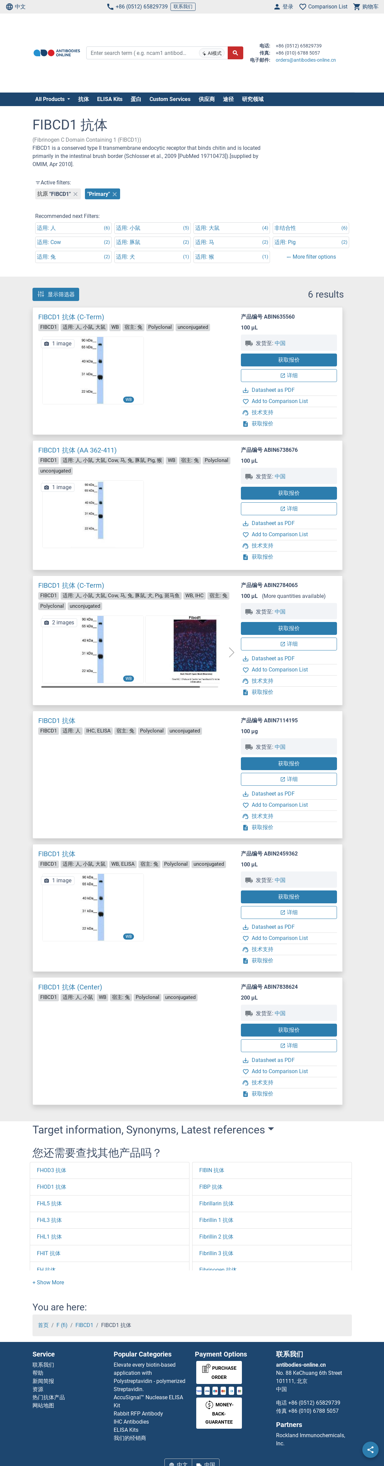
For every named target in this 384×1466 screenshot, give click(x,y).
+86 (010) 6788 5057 (313, 1411)
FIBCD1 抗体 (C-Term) (71, 317)
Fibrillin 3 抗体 (216, 1253)
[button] (231, 652)
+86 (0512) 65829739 (137, 7)
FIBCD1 (84, 1325)
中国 (280, 343)
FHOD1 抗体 (51, 1187)
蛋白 (136, 99)
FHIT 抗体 (49, 1253)
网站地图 (43, 1405)
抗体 (83, 99)
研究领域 (253, 99)
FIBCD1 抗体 (56, 721)
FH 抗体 (46, 1270)
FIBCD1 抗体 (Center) (70, 987)
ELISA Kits (109, 99)
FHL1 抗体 (49, 1236)
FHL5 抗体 (49, 1203)
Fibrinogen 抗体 (218, 1270)
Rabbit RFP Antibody (138, 1413)
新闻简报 (43, 1381)
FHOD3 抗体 (51, 1170)
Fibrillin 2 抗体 (216, 1236)
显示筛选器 (56, 294)
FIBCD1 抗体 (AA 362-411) (77, 450)
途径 (228, 99)
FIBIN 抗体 (211, 1170)
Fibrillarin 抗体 (216, 1203)
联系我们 (183, 6)
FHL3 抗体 (49, 1220)
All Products (50, 99)
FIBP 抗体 (211, 1187)
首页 (43, 1325)
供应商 (207, 99)
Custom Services (170, 99)
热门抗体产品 (48, 1397)
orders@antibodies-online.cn (306, 60)
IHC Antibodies (131, 1422)
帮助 (37, 1373)
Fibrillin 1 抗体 (216, 1220)
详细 (289, 375)
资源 (37, 1389)
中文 (15, 7)
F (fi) (62, 1325)
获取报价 (289, 360)
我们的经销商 (130, 1438)
